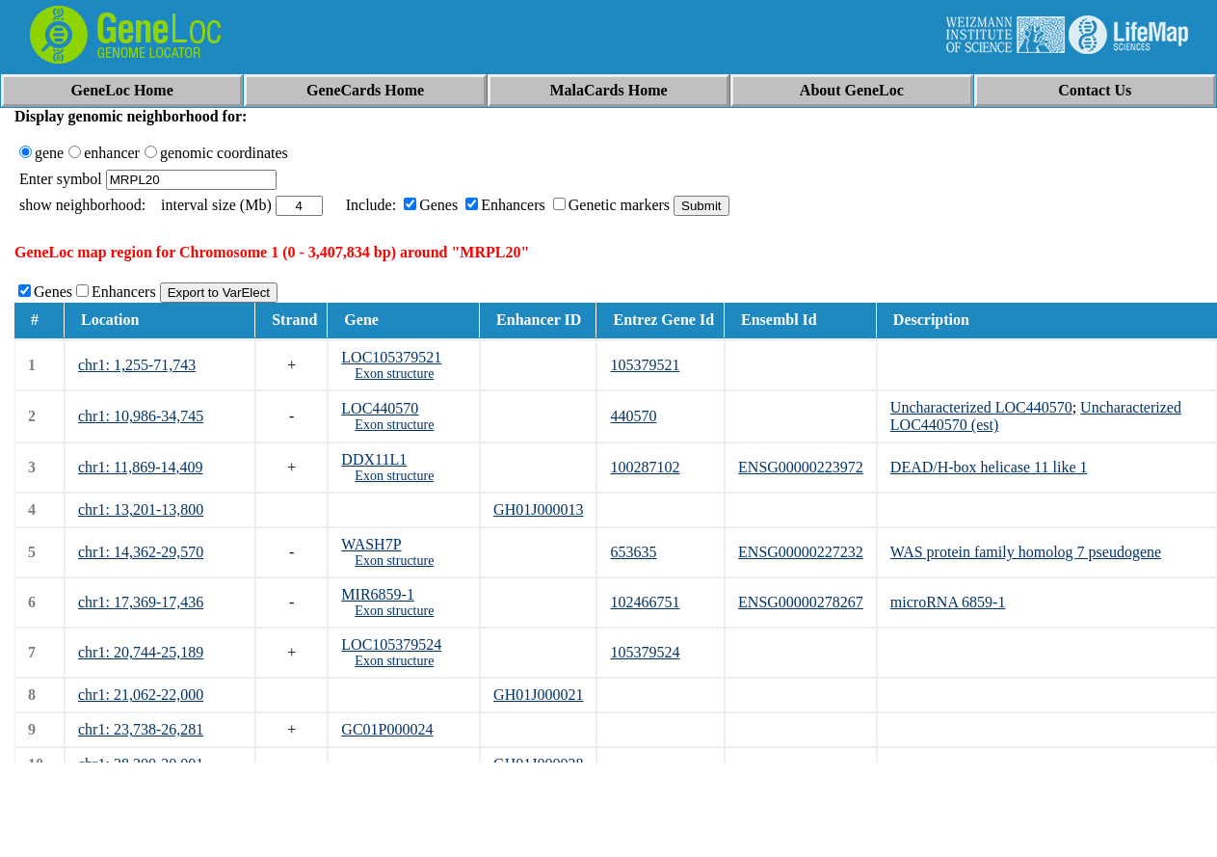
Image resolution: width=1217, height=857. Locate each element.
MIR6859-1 (377, 594)
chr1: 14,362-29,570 (140, 552)
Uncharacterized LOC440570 (981, 407)
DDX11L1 (374, 459)
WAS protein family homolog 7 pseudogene (1025, 552)
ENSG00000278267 (800, 602)
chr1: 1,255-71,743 (137, 365)
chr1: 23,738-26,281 (140, 729)
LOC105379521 (391, 357)
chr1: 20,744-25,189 (140, 652)
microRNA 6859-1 (948, 602)
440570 (633, 416)
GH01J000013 (538, 509)
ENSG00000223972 (800, 467)
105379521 (644, 365)
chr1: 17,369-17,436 (140, 602)
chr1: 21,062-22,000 (140, 694)
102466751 (644, 602)
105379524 (644, 652)
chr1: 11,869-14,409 (140, 467)
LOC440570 (379, 408)
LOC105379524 (391, 644)
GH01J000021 (538, 694)
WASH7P (371, 544)
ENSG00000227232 (800, 552)
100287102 (644, 467)
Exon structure (394, 373)
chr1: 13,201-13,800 (140, 509)
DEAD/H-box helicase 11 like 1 (989, 467)
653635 (633, 552)
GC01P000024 (387, 729)
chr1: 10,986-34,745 (140, 416)
